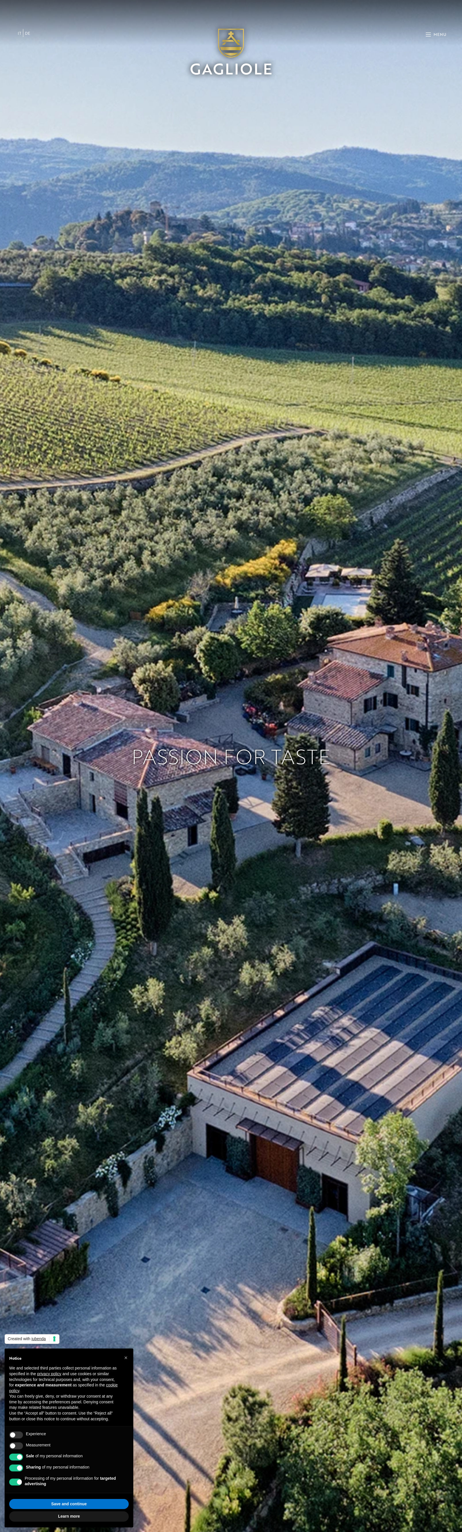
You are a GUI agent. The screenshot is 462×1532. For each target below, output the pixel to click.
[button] (125, 1357)
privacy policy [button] (49, 1373)
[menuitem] (19, 33)
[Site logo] (231, 51)
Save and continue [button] (69, 1504)
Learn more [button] (69, 1516)
